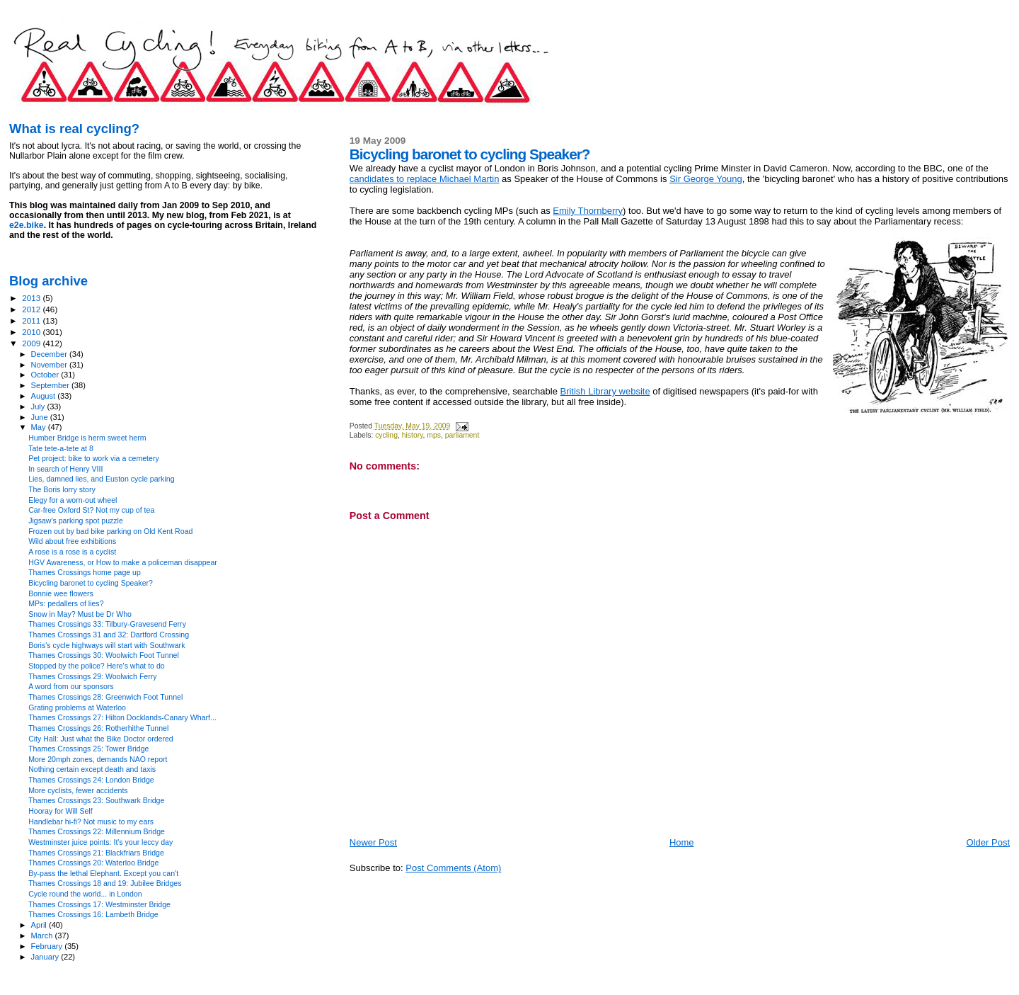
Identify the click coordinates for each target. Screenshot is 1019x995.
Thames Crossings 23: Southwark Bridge (96, 800)
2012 (32, 309)
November (50, 364)
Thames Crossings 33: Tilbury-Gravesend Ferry (107, 624)
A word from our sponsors (71, 686)
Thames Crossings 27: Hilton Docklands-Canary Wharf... (122, 717)
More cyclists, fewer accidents (78, 790)
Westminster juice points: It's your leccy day (100, 842)
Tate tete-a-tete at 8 (60, 448)
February (48, 946)
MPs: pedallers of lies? (65, 603)
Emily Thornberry (588, 210)
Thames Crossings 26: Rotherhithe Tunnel (98, 728)
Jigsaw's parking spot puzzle (75, 520)
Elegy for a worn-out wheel (72, 500)
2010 (32, 331)
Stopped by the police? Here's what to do (96, 665)
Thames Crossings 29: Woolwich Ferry (92, 676)
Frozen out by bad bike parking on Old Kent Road (110, 531)
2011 (32, 320)
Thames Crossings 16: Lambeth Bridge (93, 914)
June (40, 417)
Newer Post (373, 842)
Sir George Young (705, 179)
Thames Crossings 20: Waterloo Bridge (93, 862)
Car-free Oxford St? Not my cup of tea (91, 510)
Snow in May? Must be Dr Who (80, 614)
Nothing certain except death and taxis (92, 769)
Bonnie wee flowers (60, 593)
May (39, 427)
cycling (386, 435)
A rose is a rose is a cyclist (72, 551)
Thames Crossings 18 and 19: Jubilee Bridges (104, 883)
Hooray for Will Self (60, 811)
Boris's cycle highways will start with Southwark (106, 645)
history (412, 435)
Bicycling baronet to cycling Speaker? (90, 583)
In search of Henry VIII (65, 469)
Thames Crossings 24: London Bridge (91, 779)
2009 (32, 343)
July (39, 406)
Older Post (988, 842)
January (46, 957)
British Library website (605, 391)
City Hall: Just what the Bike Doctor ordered (100, 738)
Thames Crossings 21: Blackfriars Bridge (96, 852)
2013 (32, 297)
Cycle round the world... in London (85, 893)
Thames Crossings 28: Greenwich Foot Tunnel (105, 697)
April (40, 925)
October (46, 374)
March (43, 935)
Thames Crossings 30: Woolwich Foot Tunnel (103, 655)
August (44, 396)
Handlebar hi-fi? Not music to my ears (91, 821)
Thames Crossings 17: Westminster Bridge (99, 904)
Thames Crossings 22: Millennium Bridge (96, 831)
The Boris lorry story (62, 489)
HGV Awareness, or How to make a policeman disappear (122, 562)
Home (681, 842)
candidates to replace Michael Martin (425, 179)
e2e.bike (26, 225)
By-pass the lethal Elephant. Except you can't (103, 873)
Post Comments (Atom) (453, 868)
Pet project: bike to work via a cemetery (93, 458)
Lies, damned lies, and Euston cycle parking (101, 478)
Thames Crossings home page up (84, 572)
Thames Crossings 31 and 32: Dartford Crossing (108, 634)
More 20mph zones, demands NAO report (97, 759)
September (51, 385)
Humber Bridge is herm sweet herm (87, 437)
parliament (462, 435)
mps (434, 435)
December (50, 354)
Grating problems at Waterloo (77, 707)
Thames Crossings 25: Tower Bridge (88, 748)
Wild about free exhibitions (72, 541)
